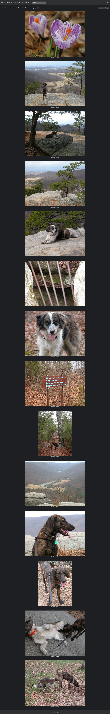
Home (3, 8)
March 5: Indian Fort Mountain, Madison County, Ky (21, 8)
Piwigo (57, 712)
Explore (9, 2)
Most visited (16, 2)
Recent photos (26, 2)
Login (107, 2)
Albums (3, 2)
